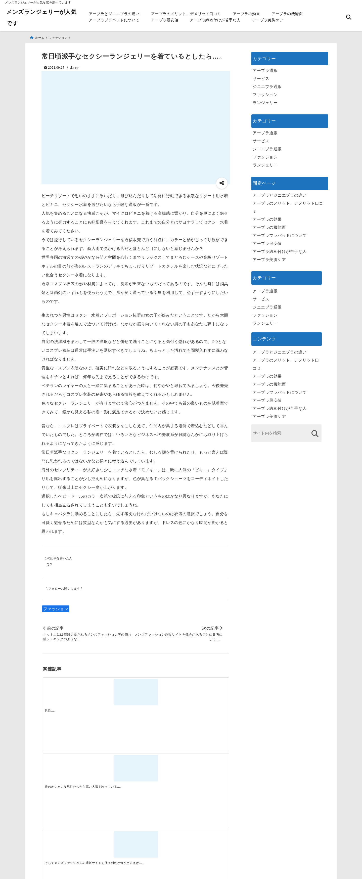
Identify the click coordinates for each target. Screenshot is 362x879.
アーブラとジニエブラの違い (114, 14)
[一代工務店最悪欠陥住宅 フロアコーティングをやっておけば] (66, 771)
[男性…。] (66, 691)
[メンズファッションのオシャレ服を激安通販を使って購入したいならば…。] (205, 691)
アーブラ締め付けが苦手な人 (215, 20)
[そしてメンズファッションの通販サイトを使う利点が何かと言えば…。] (159, 691)
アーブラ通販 (265, 69)
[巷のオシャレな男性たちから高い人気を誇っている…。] (112, 691)
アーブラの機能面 (287, 14)
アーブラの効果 (246, 14)
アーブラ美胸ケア (267, 20)
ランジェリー (265, 101)
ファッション (55, 607)
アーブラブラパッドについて (114, 20)
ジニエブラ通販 (267, 85)
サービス (261, 77)
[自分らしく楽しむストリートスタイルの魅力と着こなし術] (159, 771)
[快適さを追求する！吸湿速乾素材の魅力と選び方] (205, 771)
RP (77, 65)
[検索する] (315, 431)
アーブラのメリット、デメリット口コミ (186, 14)
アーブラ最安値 (164, 20)
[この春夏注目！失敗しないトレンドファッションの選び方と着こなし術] (112, 771)
